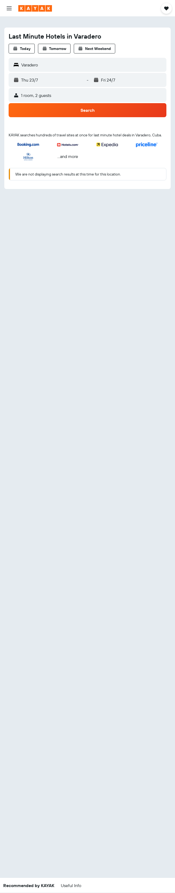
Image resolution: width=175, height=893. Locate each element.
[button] (9, 8)
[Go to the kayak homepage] (35, 8)
